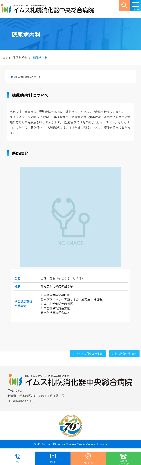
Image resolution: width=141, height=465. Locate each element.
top (5, 57)
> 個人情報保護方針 (124, 353)
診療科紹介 (20, 57)
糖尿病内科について (27, 77)
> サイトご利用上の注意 (87, 353)
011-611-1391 (20, 401)
